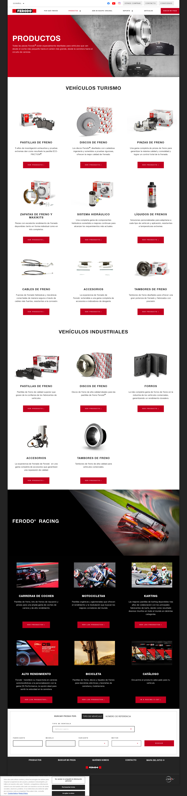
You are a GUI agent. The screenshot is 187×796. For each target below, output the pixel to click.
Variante (83, 749)
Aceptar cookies (68, 793)
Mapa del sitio (155, 772)
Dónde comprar (133, 3)
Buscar (159, 754)
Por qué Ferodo (50, 10)
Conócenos (166, 3)
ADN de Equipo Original (100, 10)
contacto (130, 771)
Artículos (144, 10)
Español (17, 3)
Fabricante (19, 749)
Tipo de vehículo (61, 735)
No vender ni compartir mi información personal (68, 780)
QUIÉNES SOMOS (100, 771)
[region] (44, 786)
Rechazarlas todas (68, 787)
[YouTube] (114, 4)
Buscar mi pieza (168, 10)
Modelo (50, 749)
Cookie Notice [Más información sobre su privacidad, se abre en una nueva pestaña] (13, 793)
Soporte (123, 10)
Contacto (150, 3)
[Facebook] (108, 4)
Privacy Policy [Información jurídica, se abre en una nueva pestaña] (23, 793)
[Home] (25, 11)
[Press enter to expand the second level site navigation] (79, 11)
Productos (72, 10)
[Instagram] (119, 4)
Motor (115, 749)
